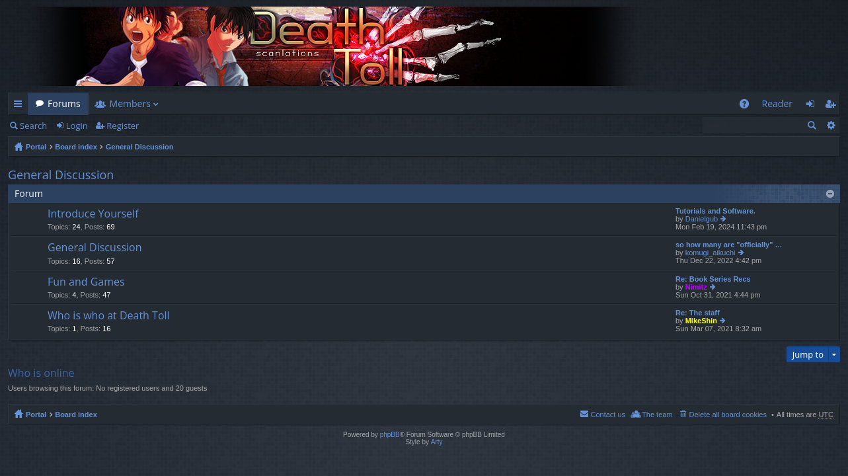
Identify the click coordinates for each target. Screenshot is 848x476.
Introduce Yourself (93, 214)
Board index (76, 147)
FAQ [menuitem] (748, 106)
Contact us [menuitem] (607, 414)
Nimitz (696, 287)
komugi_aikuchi (710, 253)
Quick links (20, 106)
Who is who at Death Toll (109, 316)
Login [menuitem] (814, 106)
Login (77, 126)
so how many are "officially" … (728, 245)
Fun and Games (86, 282)
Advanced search (830, 125)
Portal (36, 147)
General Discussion (140, 147)
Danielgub (701, 219)
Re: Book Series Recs (713, 279)
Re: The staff (697, 313)
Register (122, 126)
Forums (64, 103)
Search (33, 126)
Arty (437, 442)
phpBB (390, 434)
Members (130, 103)
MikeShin (701, 321)
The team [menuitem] (657, 414)
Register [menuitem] (833, 106)
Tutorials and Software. (715, 211)
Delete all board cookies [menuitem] (728, 414)
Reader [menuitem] (777, 103)
